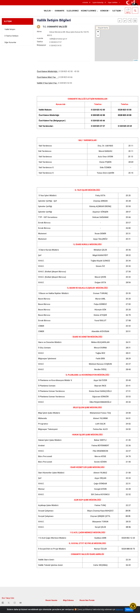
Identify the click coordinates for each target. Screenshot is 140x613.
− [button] (98, 35)
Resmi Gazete (51, 600)
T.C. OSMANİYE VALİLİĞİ (55, 26)
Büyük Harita (103, 28)
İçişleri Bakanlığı (98, 2)
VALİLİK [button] (47, 11)
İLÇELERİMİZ (73, 11)
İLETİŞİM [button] (116, 11)
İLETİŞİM (8, 21)
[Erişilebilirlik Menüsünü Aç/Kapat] (133, 606)
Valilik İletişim (10, 29)
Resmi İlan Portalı (87, 600)
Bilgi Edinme (68, 600)
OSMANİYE (60, 11)
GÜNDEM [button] (104, 11)
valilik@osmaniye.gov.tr (58, 39)
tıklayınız (119, 609)
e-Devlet (85, 2)
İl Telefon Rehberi (11, 36)
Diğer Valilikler (113, 2)
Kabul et (129, 609)
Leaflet (136, 60)
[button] (130, 20)
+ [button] (98, 32)
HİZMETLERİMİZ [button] (88, 11)
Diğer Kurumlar (10, 42)
